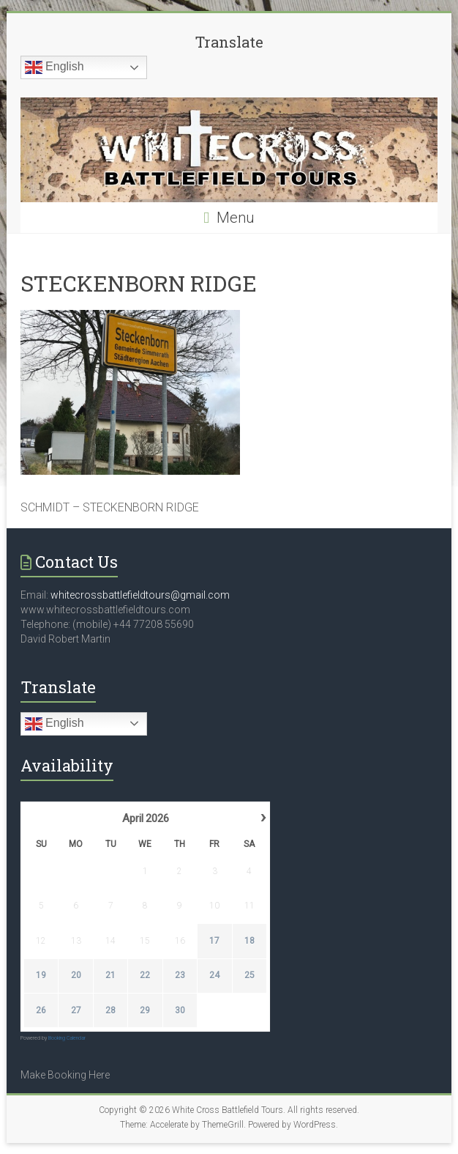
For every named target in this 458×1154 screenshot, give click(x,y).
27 (75, 1010)
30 (180, 1010)
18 (249, 941)
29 (145, 1010)
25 (249, 975)
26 (41, 1010)
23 (180, 975)
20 (75, 975)
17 (214, 941)
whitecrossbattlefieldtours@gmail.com (140, 595)
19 (41, 975)
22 (145, 975)
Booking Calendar (67, 1038)
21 (110, 975)
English (54, 67)
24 (214, 975)
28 (110, 1010)
